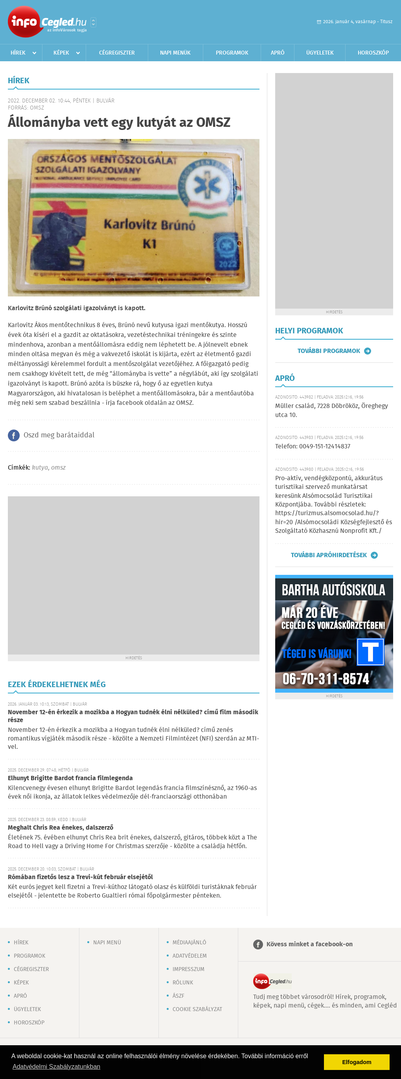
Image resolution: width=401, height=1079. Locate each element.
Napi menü (107, 942)
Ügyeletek (320, 53)
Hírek (18, 53)
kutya (40, 468)
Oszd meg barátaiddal (59, 435)
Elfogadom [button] (357, 1062)
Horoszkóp (373, 53)
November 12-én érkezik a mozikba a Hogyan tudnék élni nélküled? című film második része (133, 716)
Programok (232, 53)
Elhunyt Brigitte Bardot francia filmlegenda (70, 778)
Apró (278, 53)
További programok (329, 351)
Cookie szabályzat (197, 1009)
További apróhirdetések (329, 555)
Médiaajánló (189, 942)
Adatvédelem (190, 956)
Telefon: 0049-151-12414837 (312, 447)
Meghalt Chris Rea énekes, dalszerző (60, 828)
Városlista (93, 22)
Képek (61, 53)
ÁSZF (178, 996)
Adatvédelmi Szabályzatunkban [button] (56, 1066)
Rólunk (183, 982)
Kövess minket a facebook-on (310, 944)
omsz (58, 468)
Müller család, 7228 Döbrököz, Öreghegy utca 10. (331, 410)
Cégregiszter (117, 53)
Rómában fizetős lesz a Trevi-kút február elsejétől (80, 877)
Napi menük (175, 53)
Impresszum (188, 969)
